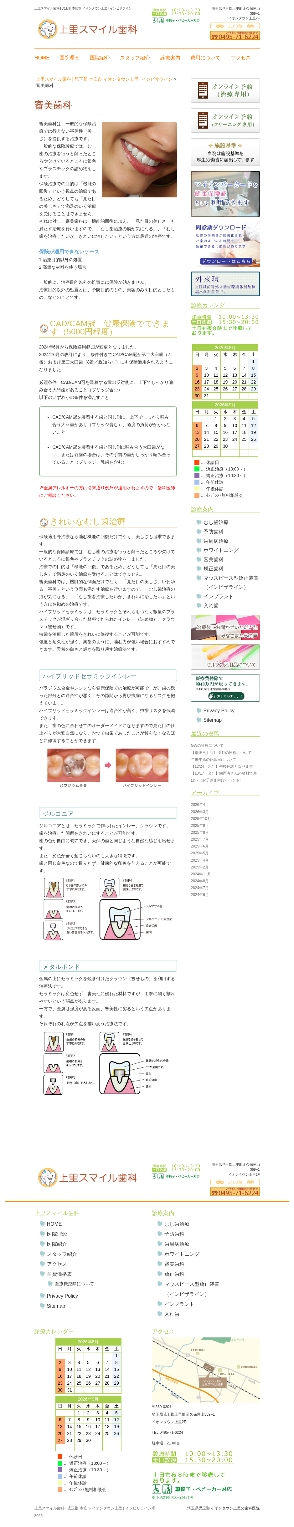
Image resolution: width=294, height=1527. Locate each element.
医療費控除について (74, 1283)
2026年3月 (200, 812)
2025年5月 (200, 853)
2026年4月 (200, 804)
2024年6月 (200, 895)
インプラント (219, 596)
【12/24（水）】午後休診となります (222, 766)
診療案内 (170, 57)
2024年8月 (200, 881)
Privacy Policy (219, 710)
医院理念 (69, 57)
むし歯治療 (216, 522)
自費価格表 (59, 1274)
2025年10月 (201, 819)
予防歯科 (214, 531)
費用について (205, 57)
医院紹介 (100, 57)
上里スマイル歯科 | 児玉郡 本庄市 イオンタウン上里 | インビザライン (93, 1508)
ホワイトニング (221, 550)
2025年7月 (200, 839)
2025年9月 (200, 825)
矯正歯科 (214, 568)
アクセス (241, 57)
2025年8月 (200, 832)
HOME (41, 57)
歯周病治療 (216, 541)
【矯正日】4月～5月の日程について (221, 753)
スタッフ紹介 (135, 57)
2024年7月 (200, 888)
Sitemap (213, 720)
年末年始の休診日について (213, 759)
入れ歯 (211, 605)
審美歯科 (214, 559)
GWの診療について (207, 745)
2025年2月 (200, 867)
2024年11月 (201, 874)
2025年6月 (200, 846)
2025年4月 (200, 860)
